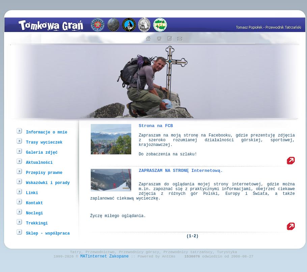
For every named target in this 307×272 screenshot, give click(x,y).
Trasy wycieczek (44, 142)
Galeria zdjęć (42, 152)
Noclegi (34, 213)
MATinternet (93, 266)
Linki (32, 192)
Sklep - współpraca (48, 233)
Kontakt (34, 203)
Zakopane (119, 266)
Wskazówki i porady (48, 182)
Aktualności (39, 162)
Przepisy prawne (44, 172)
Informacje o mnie (46, 132)
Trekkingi (37, 223)
